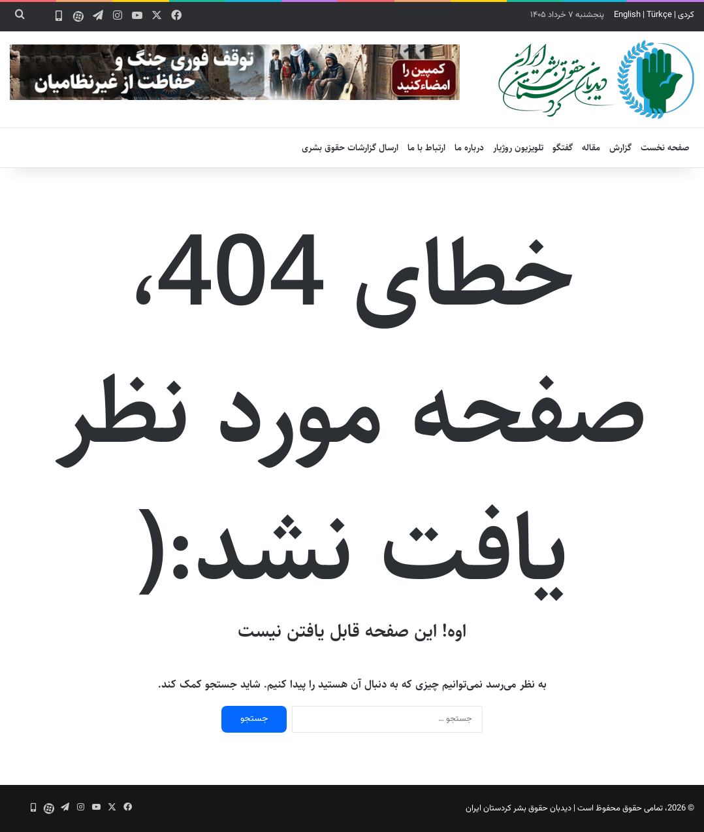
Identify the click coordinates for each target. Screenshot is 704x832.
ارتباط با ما (426, 148)
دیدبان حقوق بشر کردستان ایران (518, 808)
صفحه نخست (665, 148)
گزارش (620, 148)
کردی (686, 15)
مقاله (591, 148)
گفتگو (562, 148)
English (627, 15)
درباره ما (469, 148)
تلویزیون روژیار (518, 148)
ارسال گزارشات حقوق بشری (350, 148)
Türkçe (659, 15)
